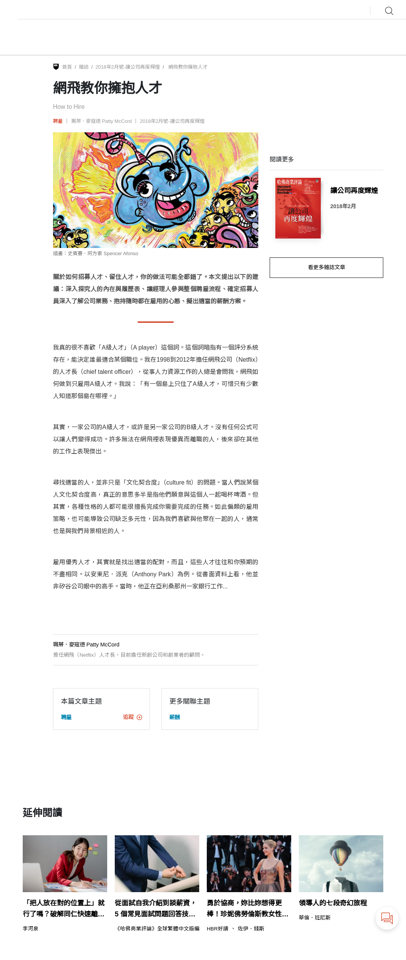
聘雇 (58, 121)
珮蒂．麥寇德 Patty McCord (101, 121)
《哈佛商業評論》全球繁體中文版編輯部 (162, 929)
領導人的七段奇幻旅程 (333, 903)
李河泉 (31, 929)
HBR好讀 (217, 929)
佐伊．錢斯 (251, 929)
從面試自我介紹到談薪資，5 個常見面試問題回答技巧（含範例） (156, 909)
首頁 (67, 67)
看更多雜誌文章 (326, 267)
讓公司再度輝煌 (354, 191)
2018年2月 (343, 206)
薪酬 (174, 717)
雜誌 (84, 67)
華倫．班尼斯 (315, 918)
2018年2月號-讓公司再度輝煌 (127, 67)
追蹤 (132, 717)
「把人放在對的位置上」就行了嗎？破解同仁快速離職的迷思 (64, 909)
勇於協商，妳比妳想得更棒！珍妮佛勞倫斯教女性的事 (248, 909)
